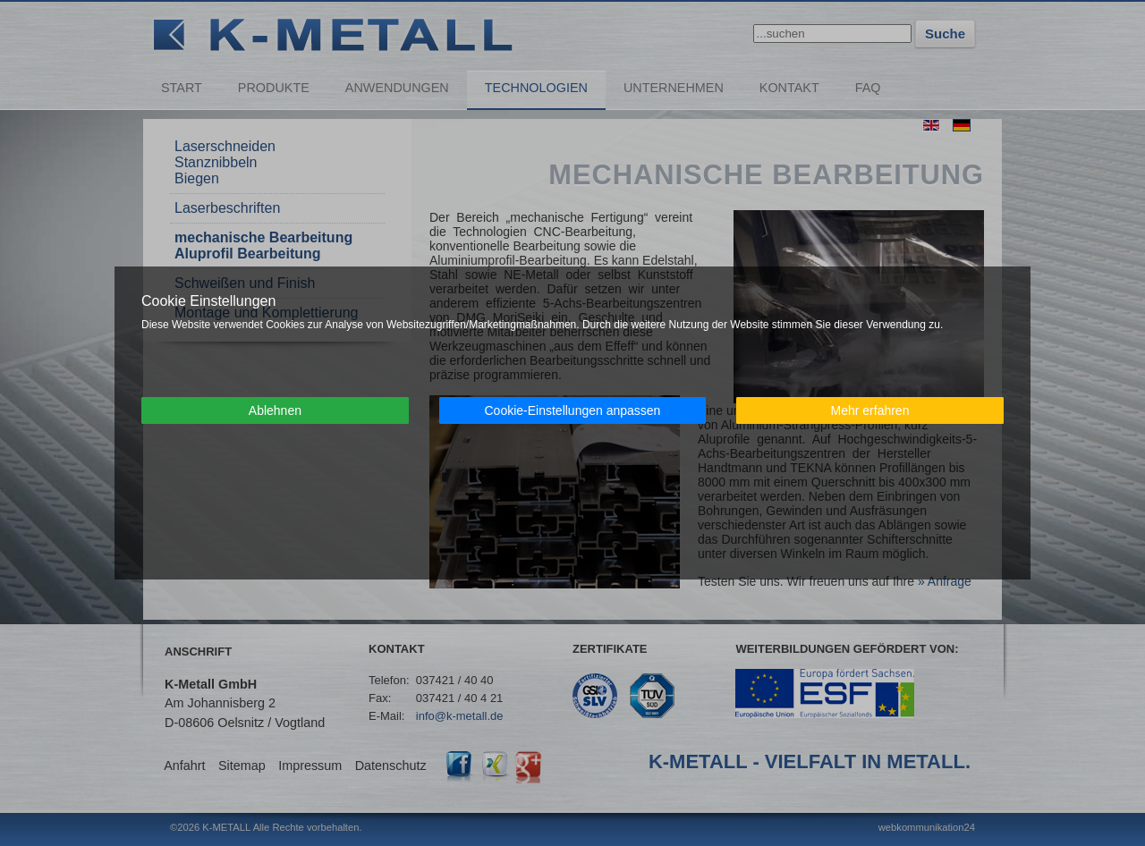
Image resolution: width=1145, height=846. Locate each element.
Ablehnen (275, 410)
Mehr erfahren (870, 410)
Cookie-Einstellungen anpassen (572, 410)
